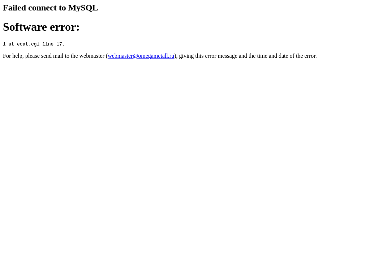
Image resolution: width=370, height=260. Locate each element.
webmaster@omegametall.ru (141, 57)
